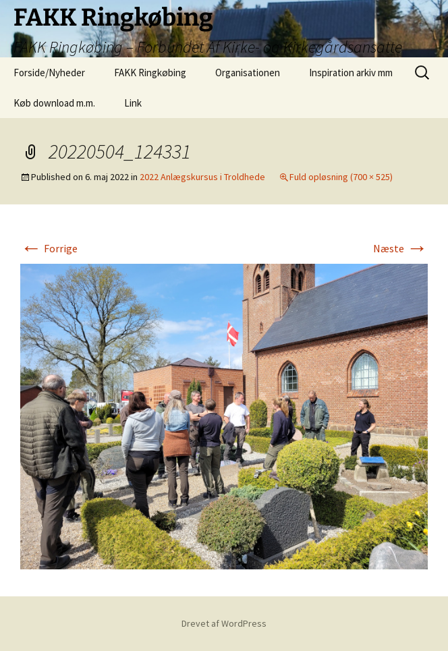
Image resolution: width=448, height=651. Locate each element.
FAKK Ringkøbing (150, 72)
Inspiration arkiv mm (351, 72)
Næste (400, 248)
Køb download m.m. (54, 102)
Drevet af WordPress (224, 623)
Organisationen (247, 72)
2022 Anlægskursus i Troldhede (202, 177)
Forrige (49, 248)
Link (133, 102)
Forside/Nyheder (49, 72)
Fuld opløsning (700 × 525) (341, 177)
